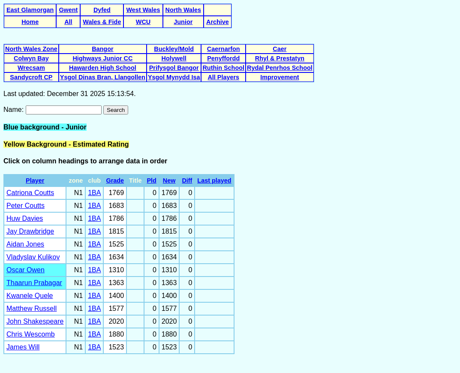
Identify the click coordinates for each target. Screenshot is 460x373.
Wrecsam (31, 67)
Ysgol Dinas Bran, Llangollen (102, 77)
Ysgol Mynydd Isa (174, 77)
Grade (115, 180)
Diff (187, 180)
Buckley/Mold (174, 48)
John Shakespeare (34, 321)
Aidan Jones (25, 244)
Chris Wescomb (30, 334)
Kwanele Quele (29, 295)
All (68, 21)
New (169, 180)
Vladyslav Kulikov (33, 257)
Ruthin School (223, 67)
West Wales (143, 9)
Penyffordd (223, 58)
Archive (217, 21)
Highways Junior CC (102, 58)
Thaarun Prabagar (34, 282)
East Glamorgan (30, 9)
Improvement (279, 77)
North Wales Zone (31, 48)
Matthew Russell (31, 308)
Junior (183, 21)
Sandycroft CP (31, 77)
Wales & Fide (102, 21)
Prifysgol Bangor (174, 67)
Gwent (68, 9)
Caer (279, 48)
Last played (214, 180)
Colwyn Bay (31, 58)
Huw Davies (24, 218)
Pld (151, 180)
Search (116, 110)
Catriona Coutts (30, 192)
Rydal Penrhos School (280, 67)
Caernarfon (223, 48)
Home (30, 21)
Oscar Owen (25, 270)
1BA (94, 192)
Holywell (173, 58)
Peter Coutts (25, 205)
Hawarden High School (102, 67)
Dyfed (102, 9)
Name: (14, 109)
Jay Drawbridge (30, 231)
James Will (22, 347)
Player (35, 180)
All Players (223, 77)
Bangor (102, 48)
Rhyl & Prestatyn (279, 58)
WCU (143, 21)
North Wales (183, 9)
